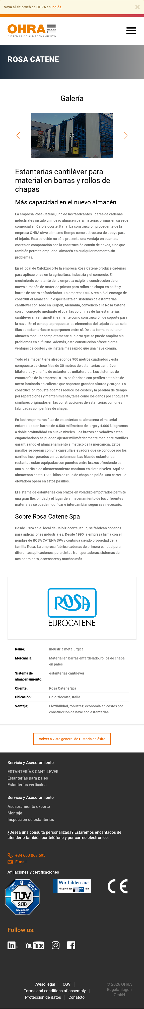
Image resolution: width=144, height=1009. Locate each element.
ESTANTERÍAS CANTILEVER (33, 772)
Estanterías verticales (27, 785)
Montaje (15, 813)
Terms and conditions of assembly (55, 991)
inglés (56, 7)
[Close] (137, 7)
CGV (66, 984)
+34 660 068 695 (26, 855)
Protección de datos (43, 997)
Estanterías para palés (28, 778)
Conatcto (76, 997)
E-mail (17, 862)
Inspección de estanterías (31, 819)
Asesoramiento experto (29, 806)
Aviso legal (45, 984)
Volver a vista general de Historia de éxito (72, 739)
